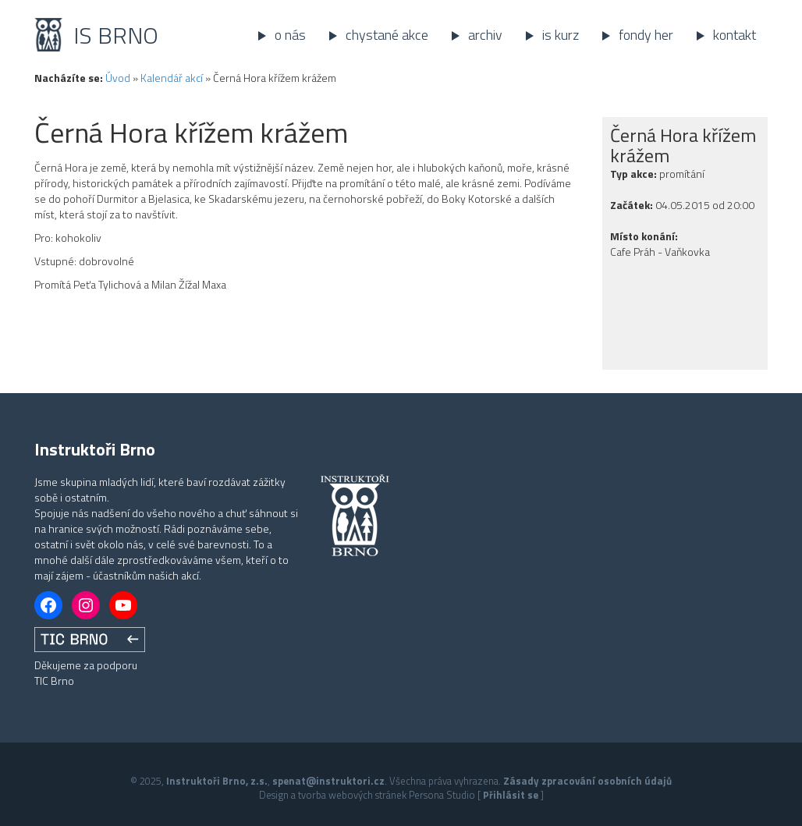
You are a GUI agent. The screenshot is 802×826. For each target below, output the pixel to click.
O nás (290, 34)
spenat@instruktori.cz (328, 781)
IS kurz (560, 34)
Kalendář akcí (171, 77)
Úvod (117, 77)
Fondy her (646, 34)
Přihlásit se (510, 795)
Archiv (485, 34)
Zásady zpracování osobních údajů (587, 781)
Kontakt (734, 34)
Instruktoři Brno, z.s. (217, 781)
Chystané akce (387, 34)
